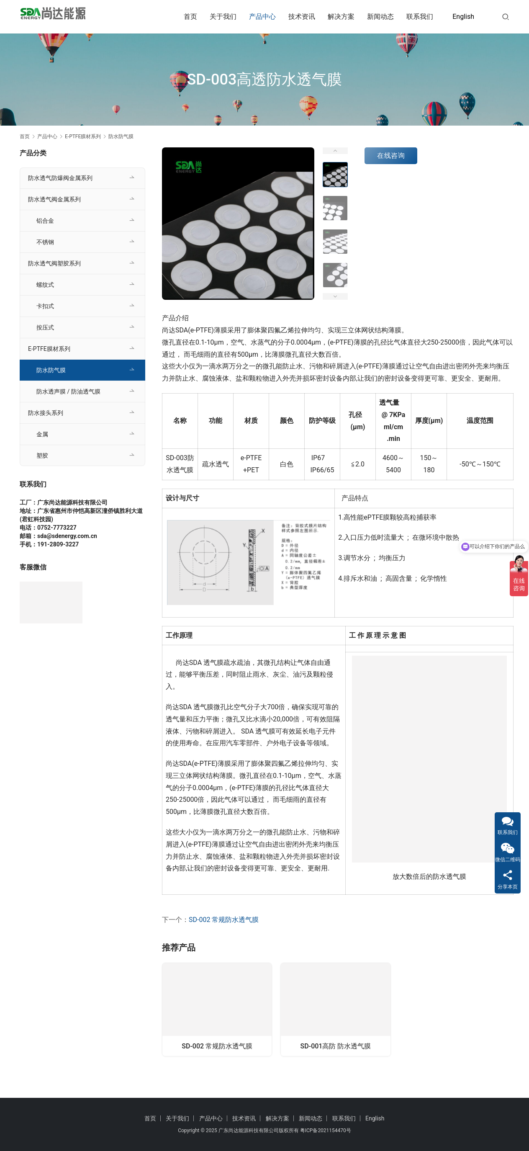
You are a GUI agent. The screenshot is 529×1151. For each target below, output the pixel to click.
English (463, 17)
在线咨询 (391, 156)
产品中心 (262, 17)
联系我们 (419, 17)
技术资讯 (301, 17)
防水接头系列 (45, 412)
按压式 (45, 327)
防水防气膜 (51, 370)
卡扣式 (45, 306)
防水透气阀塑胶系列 (54, 263)
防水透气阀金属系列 (54, 199)
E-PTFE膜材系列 (49, 348)
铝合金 (45, 220)
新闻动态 (380, 17)
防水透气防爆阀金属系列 (60, 178)
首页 (190, 17)
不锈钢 (45, 242)
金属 (42, 434)
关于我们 (223, 17)
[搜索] (505, 16)
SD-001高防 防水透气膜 (335, 1047)
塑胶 (42, 455)
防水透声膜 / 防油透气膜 (68, 391)
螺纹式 (45, 284)
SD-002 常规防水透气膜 (224, 920)
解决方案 (341, 17)
